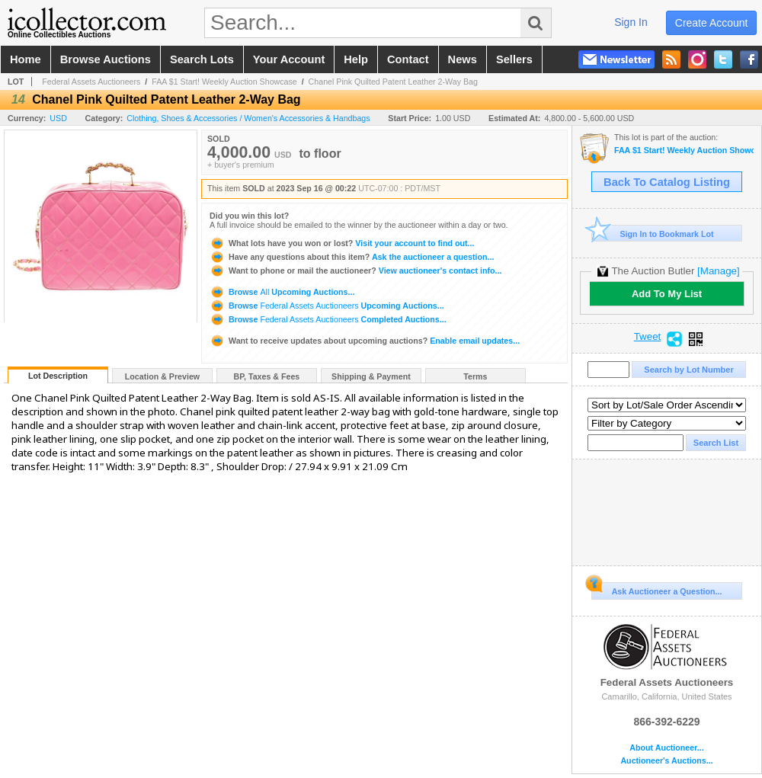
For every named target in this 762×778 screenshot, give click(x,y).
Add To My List (667, 293)
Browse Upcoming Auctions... (282, 291)
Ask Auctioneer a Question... (656, 589)
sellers (514, 59)
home (25, 59)
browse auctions (105, 59)
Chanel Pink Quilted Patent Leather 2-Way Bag (393, 81)
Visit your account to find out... (342, 243)
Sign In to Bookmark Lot (652, 233)
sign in (631, 22)
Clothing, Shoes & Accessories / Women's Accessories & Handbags (248, 118)
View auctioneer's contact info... (355, 270)
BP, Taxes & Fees (267, 376)
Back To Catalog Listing (667, 182)
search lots (202, 59)
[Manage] (718, 271)
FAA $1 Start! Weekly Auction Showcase (224, 81)
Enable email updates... (365, 340)
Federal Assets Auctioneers (91, 81)
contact (408, 59)
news (462, 59)
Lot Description (58, 375)
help (356, 59)
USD (58, 118)
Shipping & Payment (371, 376)
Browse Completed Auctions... (328, 319)
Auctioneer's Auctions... (666, 761)
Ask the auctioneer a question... (352, 256)
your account (289, 59)
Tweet (647, 336)
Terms (475, 376)
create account (711, 23)
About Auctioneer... (666, 748)
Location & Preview (162, 376)
